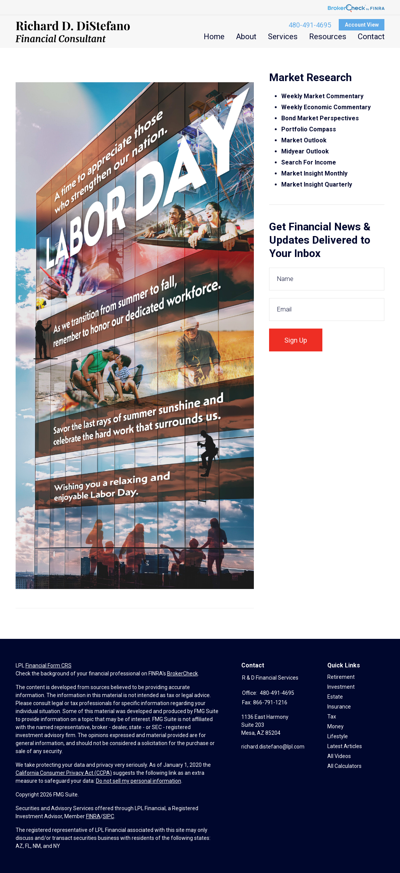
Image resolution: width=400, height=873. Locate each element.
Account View (362, 25)
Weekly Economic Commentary (326, 107)
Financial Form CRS (48, 665)
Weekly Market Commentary (323, 96)
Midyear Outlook (305, 151)
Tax (331, 716)
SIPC (108, 816)
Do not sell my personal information (138, 781)
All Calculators (344, 766)
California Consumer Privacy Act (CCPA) (64, 773)
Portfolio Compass (308, 129)
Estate (335, 697)
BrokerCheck (182, 673)
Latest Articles (344, 746)
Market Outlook (304, 140)
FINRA (93, 816)
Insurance (339, 707)
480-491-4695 (309, 25)
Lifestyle (337, 736)
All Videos (339, 756)
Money (335, 726)
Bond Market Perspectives (320, 118)
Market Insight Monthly (314, 173)
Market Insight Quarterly (316, 184)
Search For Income (308, 162)
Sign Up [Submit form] (295, 340)
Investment (341, 687)
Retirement (341, 677)
